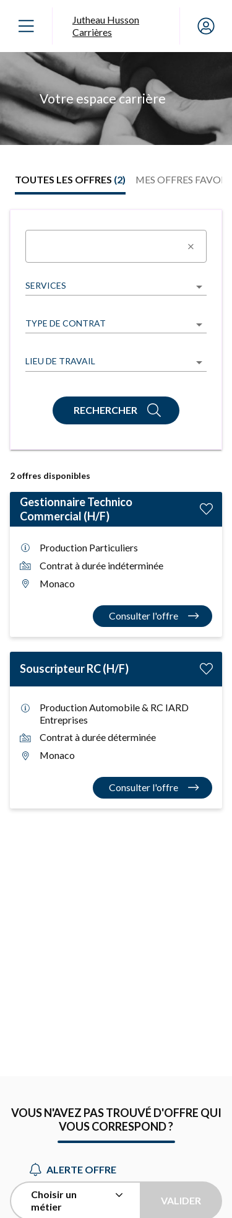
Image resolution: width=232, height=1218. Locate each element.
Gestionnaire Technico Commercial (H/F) (76, 509)
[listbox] (116, 287)
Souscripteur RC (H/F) (74, 668)
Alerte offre (73, 1169)
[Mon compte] (206, 26)
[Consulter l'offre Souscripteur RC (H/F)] (153, 788)
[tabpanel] (116, 508)
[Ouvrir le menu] (26, 26)
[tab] (70, 180)
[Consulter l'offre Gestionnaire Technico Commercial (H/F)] (153, 616)
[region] (116, 98)
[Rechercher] (116, 410)
